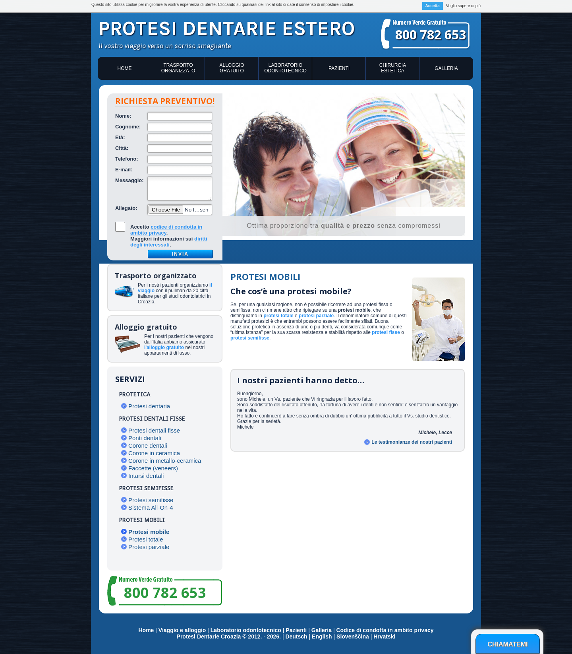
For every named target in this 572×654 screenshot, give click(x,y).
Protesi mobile (148, 531)
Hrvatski (384, 636)
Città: (121, 148)
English (322, 636)
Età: (120, 137)
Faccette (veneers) (153, 468)
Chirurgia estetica (392, 68)
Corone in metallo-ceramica (164, 460)
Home (125, 68)
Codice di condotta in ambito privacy (384, 630)
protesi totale (278, 315)
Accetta (432, 6)
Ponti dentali (144, 438)
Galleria (446, 68)
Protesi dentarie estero (227, 28)
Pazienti (339, 68)
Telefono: (126, 159)
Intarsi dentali (146, 475)
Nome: (123, 116)
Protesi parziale (148, 546)
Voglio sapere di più (463, 6)
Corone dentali (147, 445)
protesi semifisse (249, 338)
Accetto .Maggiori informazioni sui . (168, 236)
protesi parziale (316, 315)
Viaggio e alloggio (182, 630)
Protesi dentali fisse (154, 430)
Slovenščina (352, 636)
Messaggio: (129, 180)
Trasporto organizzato (178, 68)
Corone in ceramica (154, 453)
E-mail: (123, 170)
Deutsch (296, 636)
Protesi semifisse (150, 500)
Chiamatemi (507, 644)
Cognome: (128, 127)
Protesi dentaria (149, 406)
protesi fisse (386, 332)
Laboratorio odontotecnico (285, 68)
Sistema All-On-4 (150, 507)
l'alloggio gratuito (164, 347)
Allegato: (126, 208)
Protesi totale (145, 539)
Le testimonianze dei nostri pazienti (411, 442)
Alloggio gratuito (231, 68)
